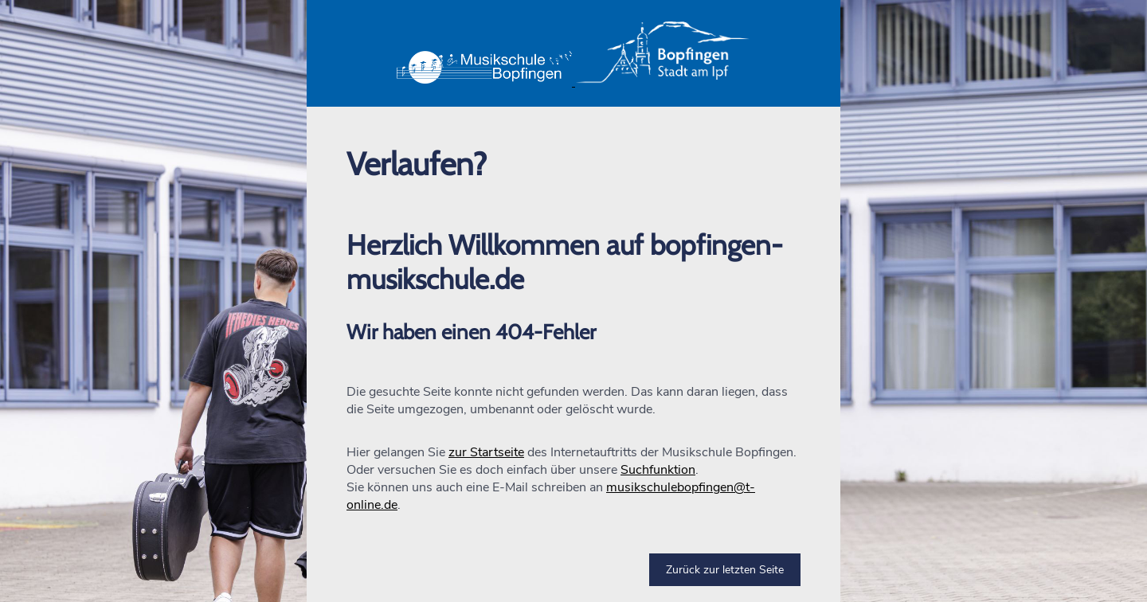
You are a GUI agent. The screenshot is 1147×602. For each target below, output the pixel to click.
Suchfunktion (657, 470)
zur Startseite (486, 452)
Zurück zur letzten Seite (725, 569)
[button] (573, 53)
